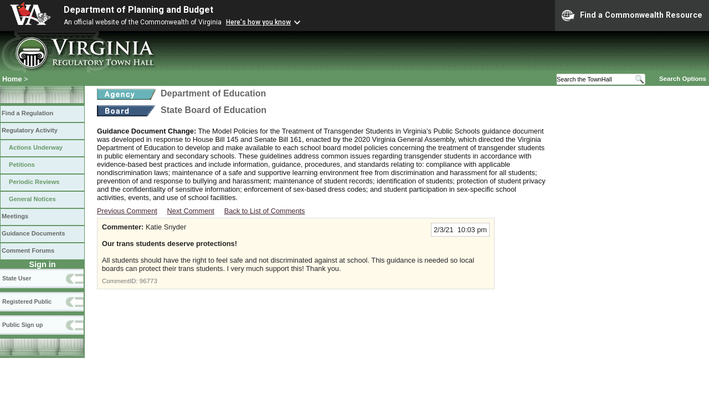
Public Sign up (22, 324)
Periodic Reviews (34, 181)
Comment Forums (28, 250)
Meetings (15, 216)
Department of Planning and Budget (138, 9)
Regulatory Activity (30, 130)
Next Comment (190, 211)
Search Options (682, 78)
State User (16, 278)
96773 (148, 281)
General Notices (32, 199)
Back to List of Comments (264, 211)
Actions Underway (36, 147)
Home (12, 79)
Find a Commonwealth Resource (632, 15)
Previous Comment (127, 211)
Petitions (22, 164)
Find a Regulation (27, 113)
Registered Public (27, 301)
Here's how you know (258, 22)
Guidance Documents (33, 233)
